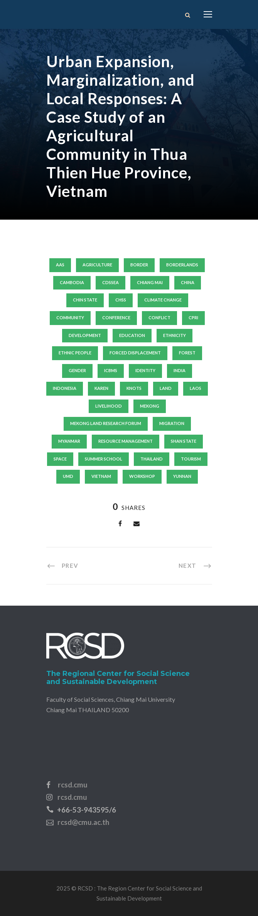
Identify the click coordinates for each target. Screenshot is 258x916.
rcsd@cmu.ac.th (83, 822)
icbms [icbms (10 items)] (110, 370)
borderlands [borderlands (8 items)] (182, 264)
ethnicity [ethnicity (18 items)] (174, 335)
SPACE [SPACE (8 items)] (60, 458)
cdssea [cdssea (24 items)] (110, 282)
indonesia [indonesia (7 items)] (64, 388)
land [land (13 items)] (166, 388)
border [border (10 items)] (139, 264)
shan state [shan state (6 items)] (183, 441)
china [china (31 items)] (187, 282)
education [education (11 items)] (132, 335)
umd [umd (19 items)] (68, 476)
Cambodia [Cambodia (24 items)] (72, 282)
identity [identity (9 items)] (145, 370)
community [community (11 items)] (70, 317)
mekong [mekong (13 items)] (149, 405)
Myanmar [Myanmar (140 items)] (69, 441)
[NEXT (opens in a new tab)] (195, 565)
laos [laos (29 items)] (195, 388)
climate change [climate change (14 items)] (163, 299)
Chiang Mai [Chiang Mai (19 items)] (150, 282)
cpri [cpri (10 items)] (193, 317)
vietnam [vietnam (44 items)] (101, 476)
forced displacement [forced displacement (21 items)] (135, 352)
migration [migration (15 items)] (171, 423)
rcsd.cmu (73, 784)
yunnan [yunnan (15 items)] (182, 476)
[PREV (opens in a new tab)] (62, 565)
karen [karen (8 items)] (101, 388)
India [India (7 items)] (179, 370)
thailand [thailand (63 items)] (151, 458)
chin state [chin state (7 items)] (85, 299)
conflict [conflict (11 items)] (159, 317)
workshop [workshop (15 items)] (142, 476)
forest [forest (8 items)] (187, 352)
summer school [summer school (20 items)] (103, 458)
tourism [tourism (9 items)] (191, 458)
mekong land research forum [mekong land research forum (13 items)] (105, 423)
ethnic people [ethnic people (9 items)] (75, 352)
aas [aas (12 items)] (60, 264)
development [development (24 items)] (85, 335)
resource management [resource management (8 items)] (125, 441)
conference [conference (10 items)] (116, 317)
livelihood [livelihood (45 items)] (108, 405)
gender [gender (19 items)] (77, 370)
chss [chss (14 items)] (120, 299)
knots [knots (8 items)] (134, 388)
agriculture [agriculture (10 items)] (97, 264)
